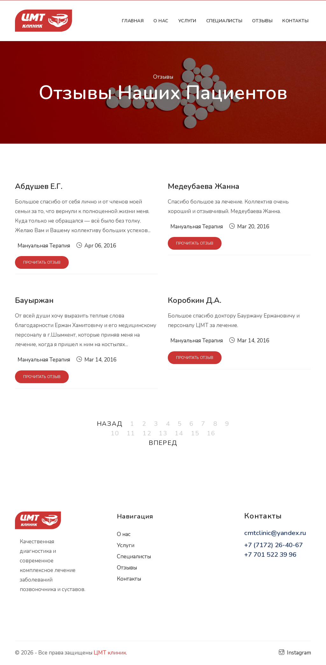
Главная (134, 20)
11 (131, 433)
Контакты (295, 21)
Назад (110, 423)
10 (115, 433)
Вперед (163, 443)
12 (147, 433)
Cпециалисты (224, 21)
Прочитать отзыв (41, 262)
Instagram (295, 652)
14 (179, 433)
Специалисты (134, 556)
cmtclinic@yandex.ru (275, 532)
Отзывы (262, 21)
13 (163, 433)
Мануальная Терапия (44, 245)
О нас (160, 21)
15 (195, 433)
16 (211, 433)
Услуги (187, 21)
